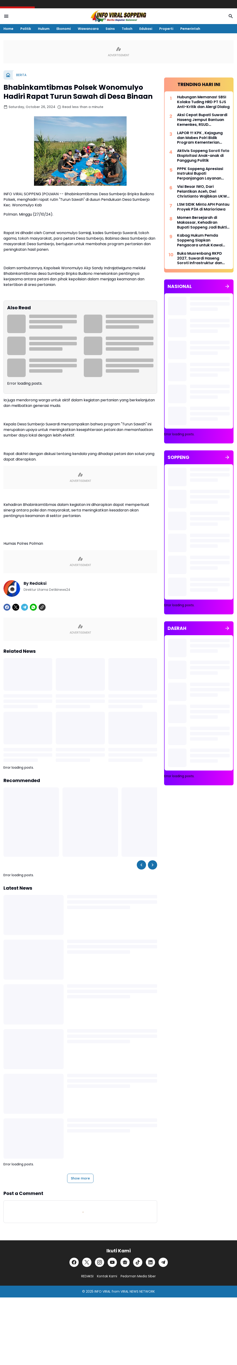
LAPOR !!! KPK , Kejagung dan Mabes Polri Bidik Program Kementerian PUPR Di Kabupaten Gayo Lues (201, 138)
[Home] (8, 75)
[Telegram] (24, 607)
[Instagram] (99, 1262)
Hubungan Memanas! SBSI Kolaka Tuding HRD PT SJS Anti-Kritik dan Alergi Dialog (203, 102)
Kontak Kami (107, 1276)
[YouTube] (112, 1262)
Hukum (44, 28)
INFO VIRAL (102, 1291)
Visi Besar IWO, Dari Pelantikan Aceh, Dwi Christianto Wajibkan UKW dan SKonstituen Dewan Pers (202, 191)
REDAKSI (87, 1276)
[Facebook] (6, 607)
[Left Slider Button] (141, 865)
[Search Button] (230, 16)
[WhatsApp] (33, 607)
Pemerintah (190, 28)
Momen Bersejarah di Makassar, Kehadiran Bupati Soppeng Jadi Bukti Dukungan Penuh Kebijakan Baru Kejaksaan (202, 222)
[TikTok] (137, 1262)
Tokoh (127, 28)
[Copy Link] (42, 607)
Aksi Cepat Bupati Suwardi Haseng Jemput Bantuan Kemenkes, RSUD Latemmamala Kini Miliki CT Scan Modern (203, 120)
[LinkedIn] (150, 1262)
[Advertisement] (199, 835)
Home (8, 28)
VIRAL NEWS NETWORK (138, 1291)
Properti (166, 28)
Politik (25, 28)
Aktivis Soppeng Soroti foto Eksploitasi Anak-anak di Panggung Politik (203, 156)
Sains (110, 28)
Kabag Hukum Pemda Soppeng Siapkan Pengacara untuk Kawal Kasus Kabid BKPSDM (199, 240)
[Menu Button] (6, 16)
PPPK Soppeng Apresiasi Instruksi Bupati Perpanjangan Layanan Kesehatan (200, 174)
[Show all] (227, 286)
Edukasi (145, 28)
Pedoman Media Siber (138, 1276)
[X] (15, 607)
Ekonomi (63, 28)
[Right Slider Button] (152, 865)
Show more (80, 1178)
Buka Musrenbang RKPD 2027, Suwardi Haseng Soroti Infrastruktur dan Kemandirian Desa (199, 258)
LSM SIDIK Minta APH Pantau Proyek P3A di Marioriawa (203, 207)
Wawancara (88, 28)
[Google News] (125, 1262)
